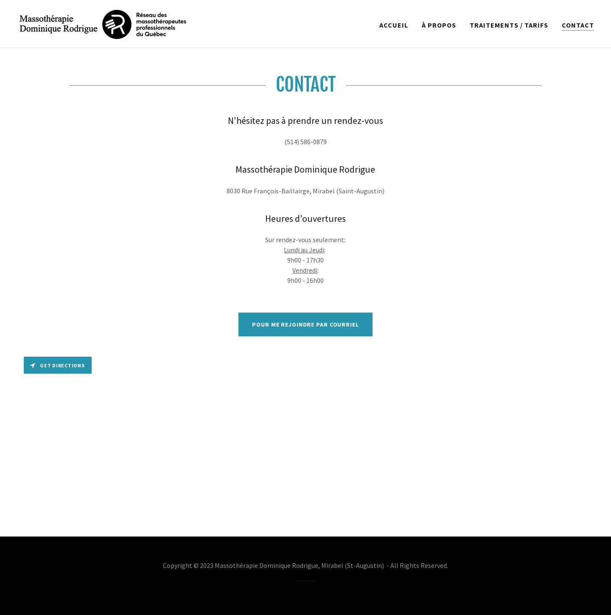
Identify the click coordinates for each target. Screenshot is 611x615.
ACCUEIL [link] (393, 25)
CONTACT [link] (578, 25)
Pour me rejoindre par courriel (305, 324)
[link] (103, 23)
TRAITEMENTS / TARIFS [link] (509, 25)
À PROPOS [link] (439, 25)
